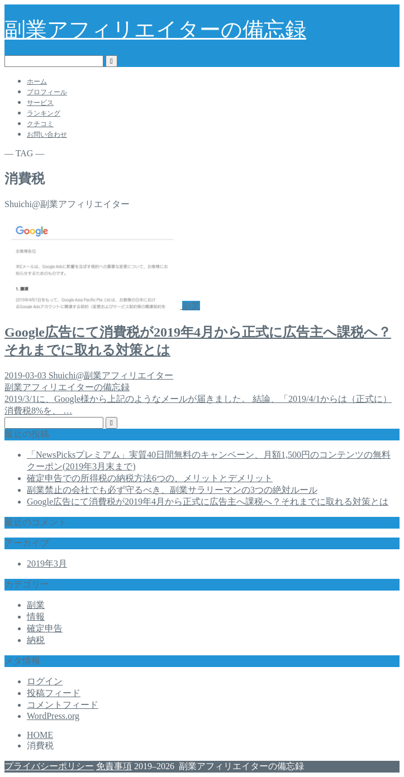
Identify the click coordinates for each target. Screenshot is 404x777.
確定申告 (45, 628)
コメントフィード (62, 704)
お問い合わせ (47, 134)
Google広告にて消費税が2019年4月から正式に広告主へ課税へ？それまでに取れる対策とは (207, 501)
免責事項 (114, 766)
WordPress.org (53, 716)
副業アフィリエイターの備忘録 (155, 29)
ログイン (45, 681)
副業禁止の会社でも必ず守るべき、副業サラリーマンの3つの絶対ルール (172, 490)
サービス (40, 103)
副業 (36, 605)
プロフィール (47, 92)
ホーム (37, 81)
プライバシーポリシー (49, 766)
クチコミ (40, 124)
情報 (36, 616)
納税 (36, 640)
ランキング (43, 113)
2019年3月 (47, 563)
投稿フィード (53, 693)
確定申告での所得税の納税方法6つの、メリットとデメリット (150, 478)
